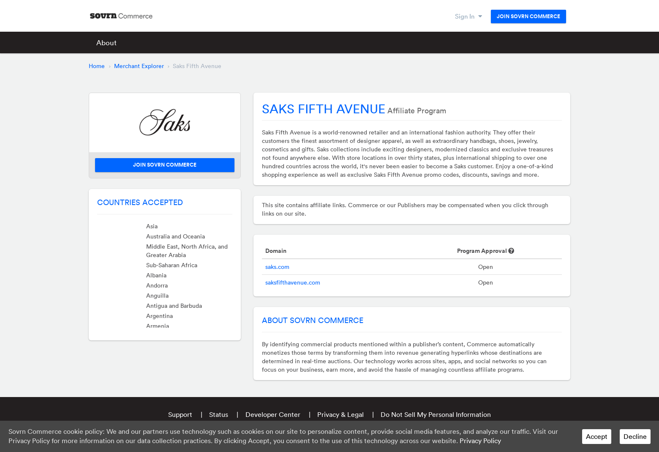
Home (97, 66)
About (106, 42)
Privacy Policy (480, 440)
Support (180, 414)
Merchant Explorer (139, 66)
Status (218, 414)
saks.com (277, 267)
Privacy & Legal (340, 414)
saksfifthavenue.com (292, 282)
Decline (635, 436)
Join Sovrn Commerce (528, 16)
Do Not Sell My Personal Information (436, 414)
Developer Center (272, 414)
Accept (596, 436)
